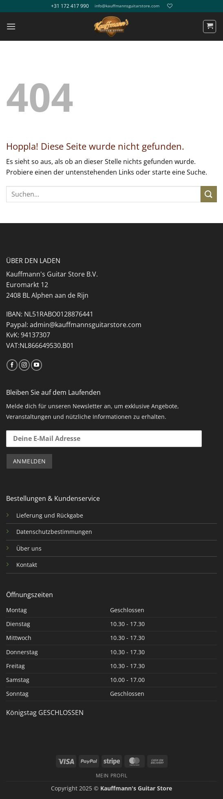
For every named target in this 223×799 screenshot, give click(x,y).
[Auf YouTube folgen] (36, 365)
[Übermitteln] (209, 194)
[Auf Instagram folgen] (24, 365)
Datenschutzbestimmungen (54, 532)
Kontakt (26, 565)
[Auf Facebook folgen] (12, 365)
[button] (11, 26)
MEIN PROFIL (112, 775)
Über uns (29, 548)
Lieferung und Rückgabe (49, 515)
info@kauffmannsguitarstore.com (127, 6)
